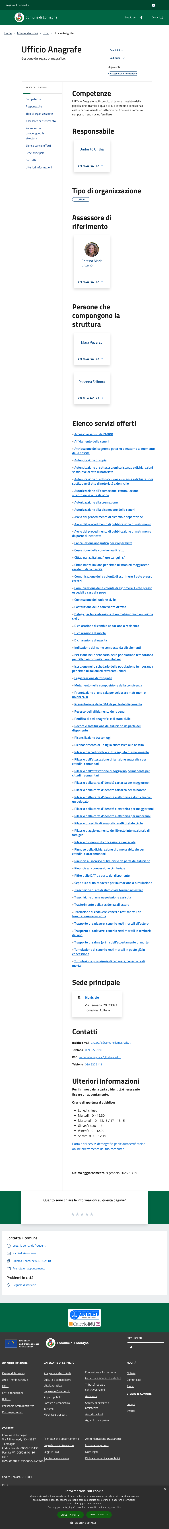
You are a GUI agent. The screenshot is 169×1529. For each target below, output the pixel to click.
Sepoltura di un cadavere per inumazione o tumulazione (113, 882)
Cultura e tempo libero (57, 1379)
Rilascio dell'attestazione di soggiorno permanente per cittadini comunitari (111, 773)
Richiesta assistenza (56, 1458)
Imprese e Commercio (57, 1391)
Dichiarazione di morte (90, 633)
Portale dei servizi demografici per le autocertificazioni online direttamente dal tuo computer (109, 1146)
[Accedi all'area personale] (153, 5)
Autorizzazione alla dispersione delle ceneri (104, 509)
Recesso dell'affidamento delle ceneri (100, 711)
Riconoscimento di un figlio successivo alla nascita (109, 744)
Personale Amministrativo (18, 1406)
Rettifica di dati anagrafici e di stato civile (102, 718)
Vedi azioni (118, 58)
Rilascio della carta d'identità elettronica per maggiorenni (114, 808)
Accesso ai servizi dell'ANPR (93, 434)
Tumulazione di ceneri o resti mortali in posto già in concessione (108, 951)
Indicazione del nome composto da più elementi (107, 647)
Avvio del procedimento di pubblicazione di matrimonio (112, 524)
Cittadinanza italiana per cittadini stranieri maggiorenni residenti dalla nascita (111, 567)
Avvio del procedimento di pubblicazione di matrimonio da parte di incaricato (111, 533)
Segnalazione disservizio (59, 1445)
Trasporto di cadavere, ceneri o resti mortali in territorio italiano (112, 932)
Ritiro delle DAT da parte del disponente (102, 875)
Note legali (91, 1452)
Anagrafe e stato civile (57, 1373)
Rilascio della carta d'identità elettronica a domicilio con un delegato (112, 799)
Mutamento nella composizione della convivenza (108, 685)
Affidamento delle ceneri (91, 441)
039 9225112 (93, 1064)
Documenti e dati (12, 1412)
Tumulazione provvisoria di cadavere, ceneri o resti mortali (108, 963)
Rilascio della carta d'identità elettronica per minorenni (112, 816)
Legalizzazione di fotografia (93, 678)
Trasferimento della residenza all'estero (101, 904)
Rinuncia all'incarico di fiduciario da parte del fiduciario (112, 861)
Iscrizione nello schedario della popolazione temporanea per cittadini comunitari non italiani (112, 657)
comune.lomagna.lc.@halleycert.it (100, 1057)
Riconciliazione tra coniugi (92, 737)
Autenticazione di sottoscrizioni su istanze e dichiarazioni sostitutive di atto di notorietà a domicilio (112, 481)
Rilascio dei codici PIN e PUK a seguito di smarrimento (111, 752)
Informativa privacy (97, 1445)
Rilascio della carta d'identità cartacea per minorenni (110, 789)
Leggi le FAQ (51, 1452)
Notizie (131, 1373)
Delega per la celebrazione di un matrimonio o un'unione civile (112, 616)
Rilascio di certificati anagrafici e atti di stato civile (108, 823)
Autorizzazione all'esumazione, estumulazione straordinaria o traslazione (105, 493)
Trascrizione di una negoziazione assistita (102, 897)
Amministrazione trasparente (103, 1438)
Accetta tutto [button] (70, 1514)
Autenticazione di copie (90, 460)
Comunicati (134, 1379)
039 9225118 (93, 1050)
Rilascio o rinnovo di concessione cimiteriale (104, 842)
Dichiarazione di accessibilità (102, 1458)
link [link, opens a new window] (119, 1507)
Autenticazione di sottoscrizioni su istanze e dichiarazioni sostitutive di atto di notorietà (112, 469)
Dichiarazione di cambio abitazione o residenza (106, 625)
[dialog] (84, 1507)
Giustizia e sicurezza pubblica (103, 1378)
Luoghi (131, 1404)
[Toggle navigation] (7, 17)
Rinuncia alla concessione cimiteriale (99, 868)
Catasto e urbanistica (57, 1403)
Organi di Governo (13, 1373)
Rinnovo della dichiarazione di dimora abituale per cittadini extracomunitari (108, 851)
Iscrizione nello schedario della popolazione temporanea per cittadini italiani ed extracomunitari (112, 668)
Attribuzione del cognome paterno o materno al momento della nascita (113, 450)
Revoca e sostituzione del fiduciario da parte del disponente (106, 728)
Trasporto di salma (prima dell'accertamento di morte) (111, 942)
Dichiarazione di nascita (90, 640)
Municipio (92, 997)
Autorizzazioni (94, 1414)
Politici (6, 1399)
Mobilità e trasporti (55, 1414)
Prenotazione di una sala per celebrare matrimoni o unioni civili (109, 694)
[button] (84, 1523)
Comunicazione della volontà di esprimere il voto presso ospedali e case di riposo (112, 590)
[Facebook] (140, 17)
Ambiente (91, 1396)
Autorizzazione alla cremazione (96, 502)
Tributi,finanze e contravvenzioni (95, 1387)
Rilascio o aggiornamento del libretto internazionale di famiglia (111, 832)
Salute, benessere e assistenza (97, 1405)
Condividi (117, 50)
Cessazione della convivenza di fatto (99, 550)
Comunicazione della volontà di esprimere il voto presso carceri (112, 578)
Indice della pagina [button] (36, 87)
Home (8, 33)
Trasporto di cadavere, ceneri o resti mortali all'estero (111, 923)
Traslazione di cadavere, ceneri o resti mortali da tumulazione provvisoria (106, 914)
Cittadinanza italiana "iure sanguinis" (99, 557)
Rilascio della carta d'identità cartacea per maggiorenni (112, 782)
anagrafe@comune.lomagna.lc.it (111, 1042)
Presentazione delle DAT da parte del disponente (108, 704)
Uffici (46, 33)
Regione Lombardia (17, 5)
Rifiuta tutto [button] (99, 1514)
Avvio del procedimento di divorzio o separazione (108, 516)
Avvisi (130, 1386)
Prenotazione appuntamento (61, 1438)
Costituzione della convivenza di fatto (100, 606)
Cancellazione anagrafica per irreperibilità (103, 543)
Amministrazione (27, 33)
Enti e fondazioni (12, 1393)
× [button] (165, 1489)
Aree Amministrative (15, 1379)
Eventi (131, 1410)
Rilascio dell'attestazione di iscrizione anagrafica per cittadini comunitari (109, 761)
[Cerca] (161, 17)
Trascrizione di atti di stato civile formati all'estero (108, 890)
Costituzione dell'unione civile (95, 599)
